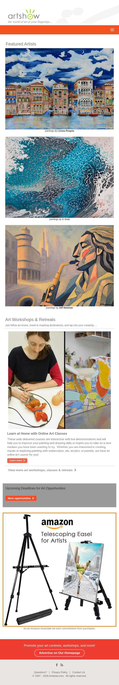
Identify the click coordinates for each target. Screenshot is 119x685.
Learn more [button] (17, 460)
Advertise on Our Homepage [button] (59, 653)
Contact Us (78, 672)
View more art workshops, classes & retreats (42, 470)
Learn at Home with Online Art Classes (37, 433)
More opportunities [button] (21, 498)
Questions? (40, 672)
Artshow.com (56, 675)
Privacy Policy (60, 672)
